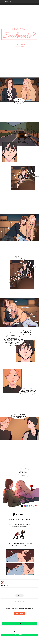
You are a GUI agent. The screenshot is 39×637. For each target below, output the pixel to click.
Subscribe (20, 595)
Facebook (15, 591)
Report (19, 601)
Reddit (28, 591)
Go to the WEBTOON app (19, 634)
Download (19, 623)
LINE (10, 591)
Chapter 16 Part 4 (8, 1)
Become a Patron (19, 613)
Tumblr (24, 591)
